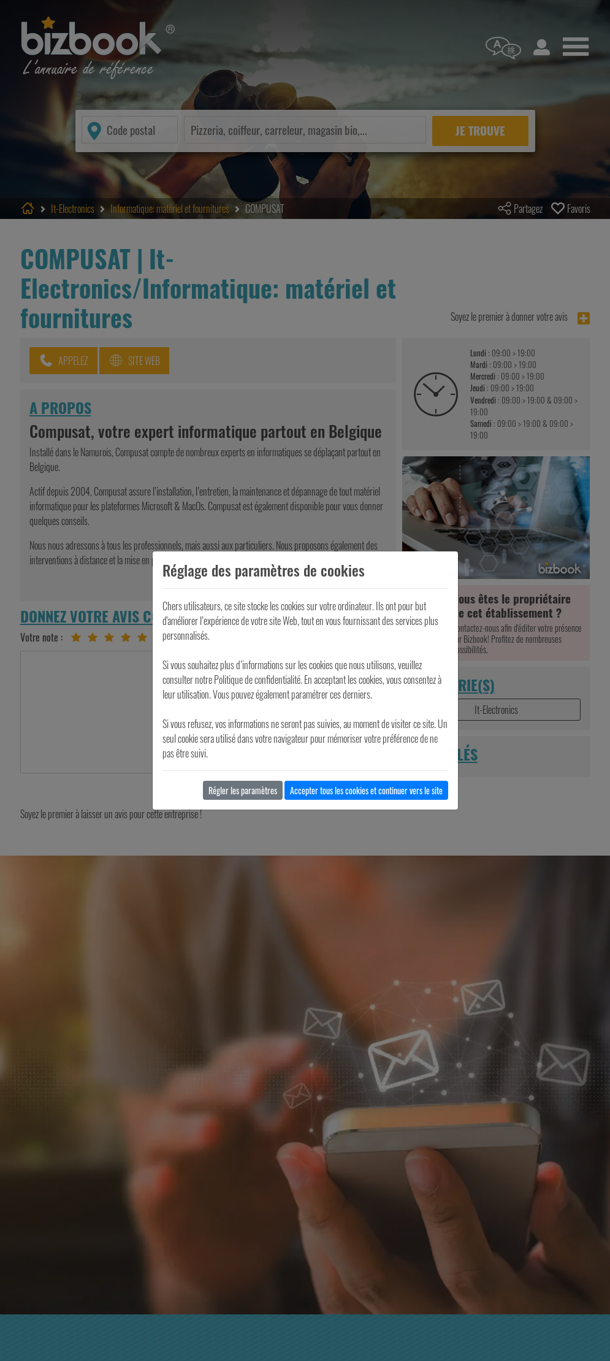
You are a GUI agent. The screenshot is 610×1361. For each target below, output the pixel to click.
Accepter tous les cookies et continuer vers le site (366, 790)
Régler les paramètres (242, 790)
